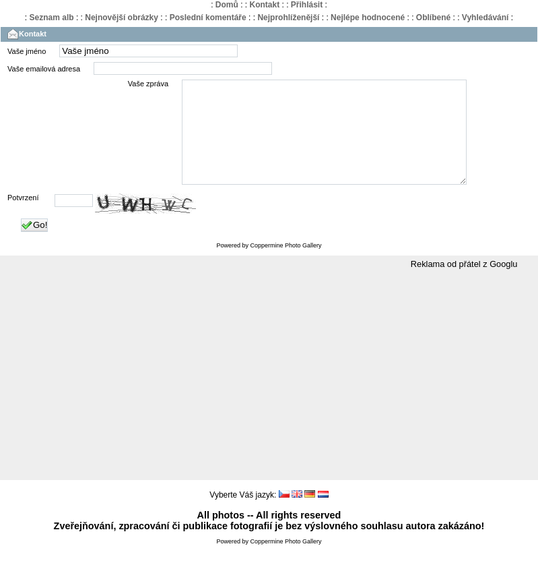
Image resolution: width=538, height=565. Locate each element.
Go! (34, 245)
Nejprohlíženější (288, 17)
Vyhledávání (485, 17)
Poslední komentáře (208, 17)
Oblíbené (433, 17)
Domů (226, 4)
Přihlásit (307, 4)
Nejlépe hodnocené (368, 17)
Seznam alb (52, 17)
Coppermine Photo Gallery (285, 265)
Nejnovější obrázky (121, 17)
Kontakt (264, 4)
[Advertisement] (269, 395)
